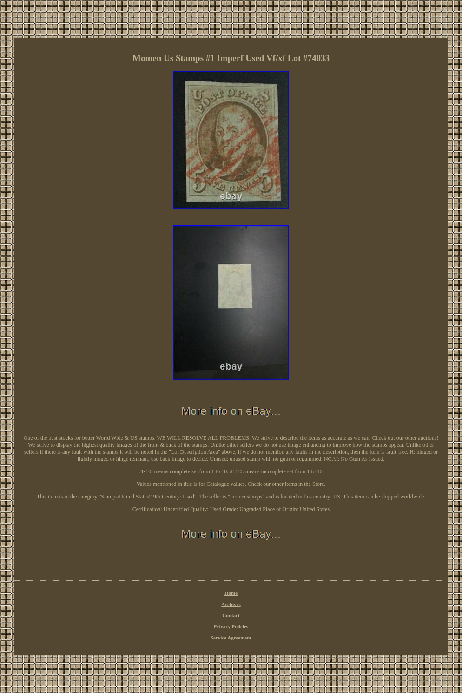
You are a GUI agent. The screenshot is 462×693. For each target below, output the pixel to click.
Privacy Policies (231, 626)
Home (231, 593)
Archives (230, 604)
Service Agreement (231, 637)
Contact (230, 615)
